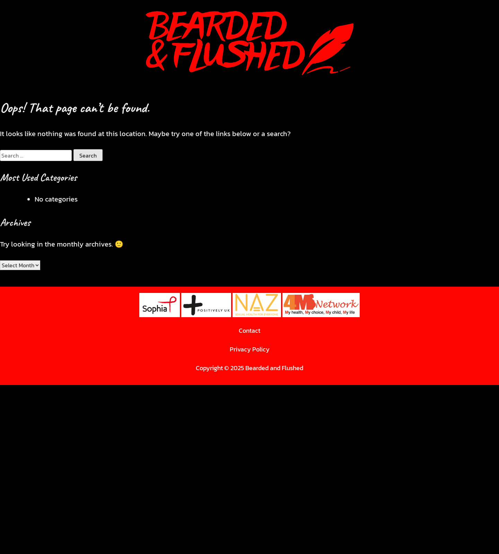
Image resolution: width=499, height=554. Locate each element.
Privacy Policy (250, 349)
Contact (249, 330)
